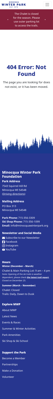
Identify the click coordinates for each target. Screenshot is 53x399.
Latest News (9, 316)
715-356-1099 (31, 221)
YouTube (11, 249)
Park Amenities (11, 335)
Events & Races (11, 322)
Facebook (11, 241)
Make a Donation (12, 370)
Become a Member (13, 358)
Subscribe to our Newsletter (23, 237)
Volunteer (8, 376)
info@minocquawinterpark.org (29, 225)
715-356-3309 (26, 217)
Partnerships (10, 364)
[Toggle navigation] (47, 5)
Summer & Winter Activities (18, 328)
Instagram (12, 245)
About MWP (9, 310)
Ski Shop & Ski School (15, 341)
